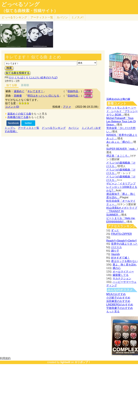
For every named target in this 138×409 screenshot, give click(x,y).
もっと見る (113, 311)
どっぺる (14, 17)
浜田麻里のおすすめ (118, 301)
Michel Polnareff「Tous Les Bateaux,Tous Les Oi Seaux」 (121, 121)
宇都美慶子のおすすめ (119, 308)
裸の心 (117, 268)
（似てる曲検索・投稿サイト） (29, 11)
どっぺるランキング (54, 127)
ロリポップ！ (83, 362)
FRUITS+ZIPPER (121, 233)
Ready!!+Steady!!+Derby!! (121, 240)
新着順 (25, 85)
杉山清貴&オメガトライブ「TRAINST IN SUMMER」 (121, 211)
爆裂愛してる (121, 275)
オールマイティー (123, 271)
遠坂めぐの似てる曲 (19, 113)
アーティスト (42, 17)
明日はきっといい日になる (43, 95)
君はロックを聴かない (124, 261)
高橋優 (18, 95)
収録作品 (73, 91)
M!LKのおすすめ (116, 294)
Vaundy (115, 254)
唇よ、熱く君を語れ (125, 264)
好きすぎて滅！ (120, 257)
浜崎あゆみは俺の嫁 (118, 99)
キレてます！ (35, 91)
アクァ (67, 106)
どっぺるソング (20, 4)
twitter (28, 123)
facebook (13, 123)
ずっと (115, 230)
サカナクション (122, 278)
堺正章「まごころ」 (118, 155)
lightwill (65, 362)
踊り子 (115, 250)
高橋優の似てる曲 (18, 117)
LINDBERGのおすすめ (119, 304)
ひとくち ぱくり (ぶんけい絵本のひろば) (33, 77)
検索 (9, 68)
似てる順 (11, 85)
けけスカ (116, 247)
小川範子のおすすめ (118, 297)
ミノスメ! (77, 17)
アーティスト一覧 (28, 127)
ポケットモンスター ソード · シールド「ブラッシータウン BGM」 (122, 111)
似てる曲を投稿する (18, 72)
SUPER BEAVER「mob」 (121, 148)
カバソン (62, 17)
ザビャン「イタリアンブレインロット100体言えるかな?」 (121, 187)
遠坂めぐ (19, 91)
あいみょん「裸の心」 (119, 142)
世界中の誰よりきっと (124, 243)
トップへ (10, 127)
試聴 (88, 91)
